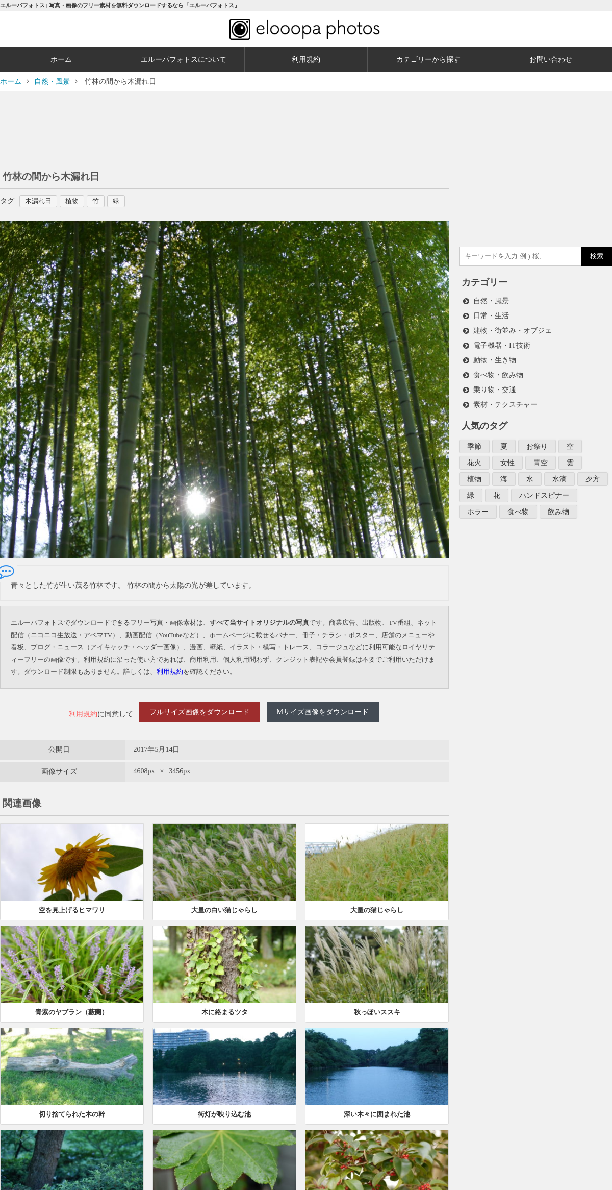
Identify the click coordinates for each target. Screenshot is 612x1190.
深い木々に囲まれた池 (377, 1107)
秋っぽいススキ (377, 1005)
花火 (474, 458)
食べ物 (518, 505)
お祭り (537, 442)
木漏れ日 (41, 201)
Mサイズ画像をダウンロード (323, 711)
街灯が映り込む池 (224, 1107)
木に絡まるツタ (224, 1005)
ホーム (61, 59)
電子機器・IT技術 (501, 343)
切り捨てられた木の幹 (72, 1107)
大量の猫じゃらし (376, 903)
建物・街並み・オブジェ (512, 329)
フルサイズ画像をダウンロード (199, 711)
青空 (540, 458)
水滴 (559, 473)
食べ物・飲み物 (498, 372)
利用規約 (306, 59)
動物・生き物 (494, 357)
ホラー (478, 505)
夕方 (592, 473)
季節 (474, 442)
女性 (507, 458)
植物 (76, 201)
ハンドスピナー (544, 489)
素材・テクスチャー (505, 400)
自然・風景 (491, 300)
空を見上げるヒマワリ (72, 903)
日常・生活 (491, 315)
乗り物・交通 (494, 386)
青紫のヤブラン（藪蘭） (71, 1005)
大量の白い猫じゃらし (224, 903)
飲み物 (558, 505)
